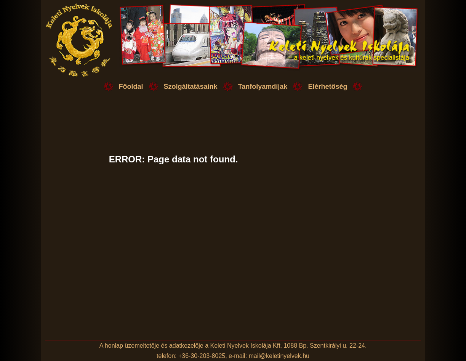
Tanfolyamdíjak (263, 86)
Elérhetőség (327, 86)
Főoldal (131, 86)
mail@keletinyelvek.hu (279, 356)
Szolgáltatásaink (191, 86)
